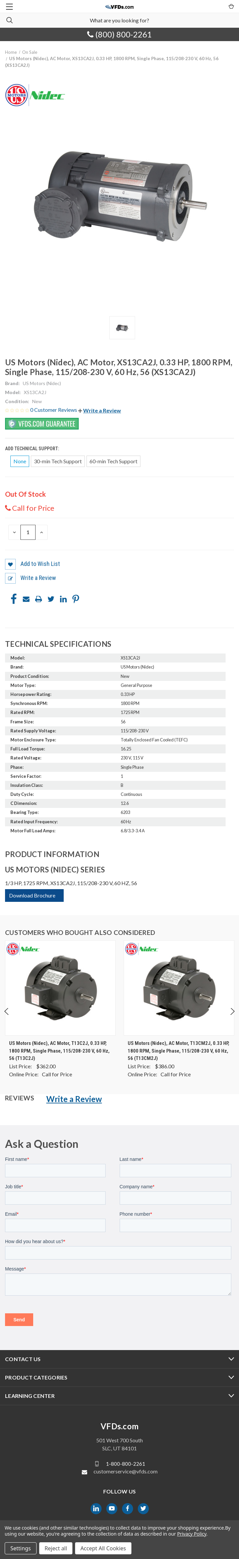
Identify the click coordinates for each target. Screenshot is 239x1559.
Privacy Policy (191, 1534)
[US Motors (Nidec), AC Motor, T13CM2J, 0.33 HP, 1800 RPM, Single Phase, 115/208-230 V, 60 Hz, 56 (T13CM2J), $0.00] (179, 988)
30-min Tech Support (58, 461)
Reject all (56, 1548)
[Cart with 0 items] (231, 6)
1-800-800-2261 (125, 1463)
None (19, 461)
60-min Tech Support (113, 461)
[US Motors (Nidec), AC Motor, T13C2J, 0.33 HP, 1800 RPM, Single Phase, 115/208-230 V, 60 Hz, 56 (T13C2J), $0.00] (60, 988)
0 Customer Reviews (54, 409)
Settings (20, 1548)
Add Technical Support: (32, 448)
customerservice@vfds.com (126, 1471)
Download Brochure (32, 895)
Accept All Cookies (103, 1548)
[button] (99, 410)
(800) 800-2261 (119, 34)
